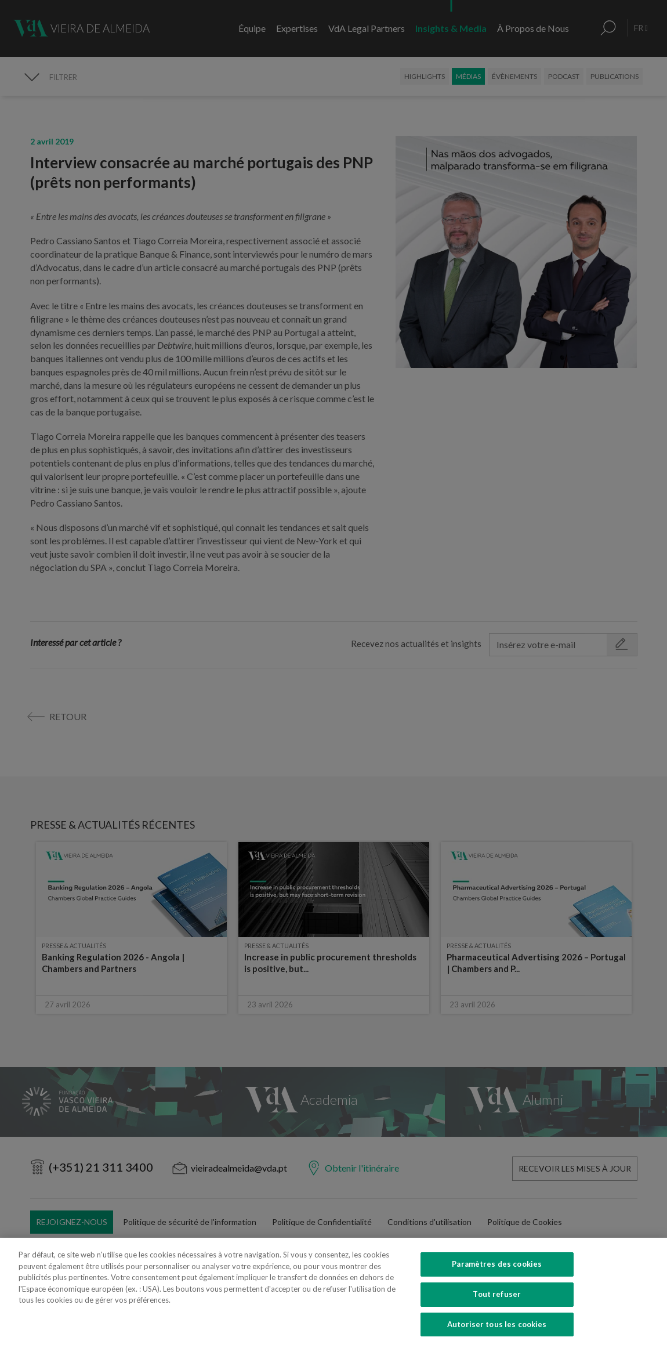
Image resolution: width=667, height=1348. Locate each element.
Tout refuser (497, 1319)
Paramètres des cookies (497, 1290)
